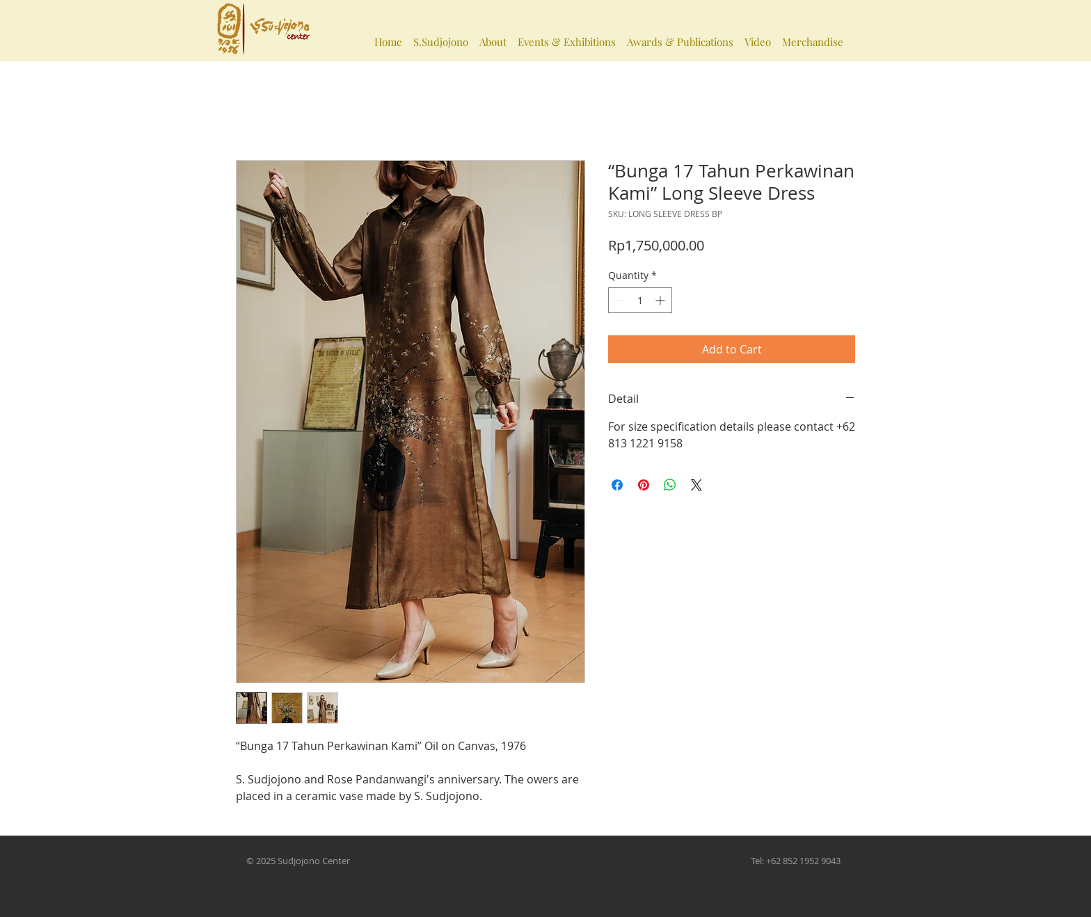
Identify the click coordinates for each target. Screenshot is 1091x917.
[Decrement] (619, 300)
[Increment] (661, 300)
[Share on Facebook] (617, 485)
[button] (441, 35)
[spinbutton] (640, 300)
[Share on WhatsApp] (670, 485)
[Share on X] (696, 485)
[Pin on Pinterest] (643, 485)
